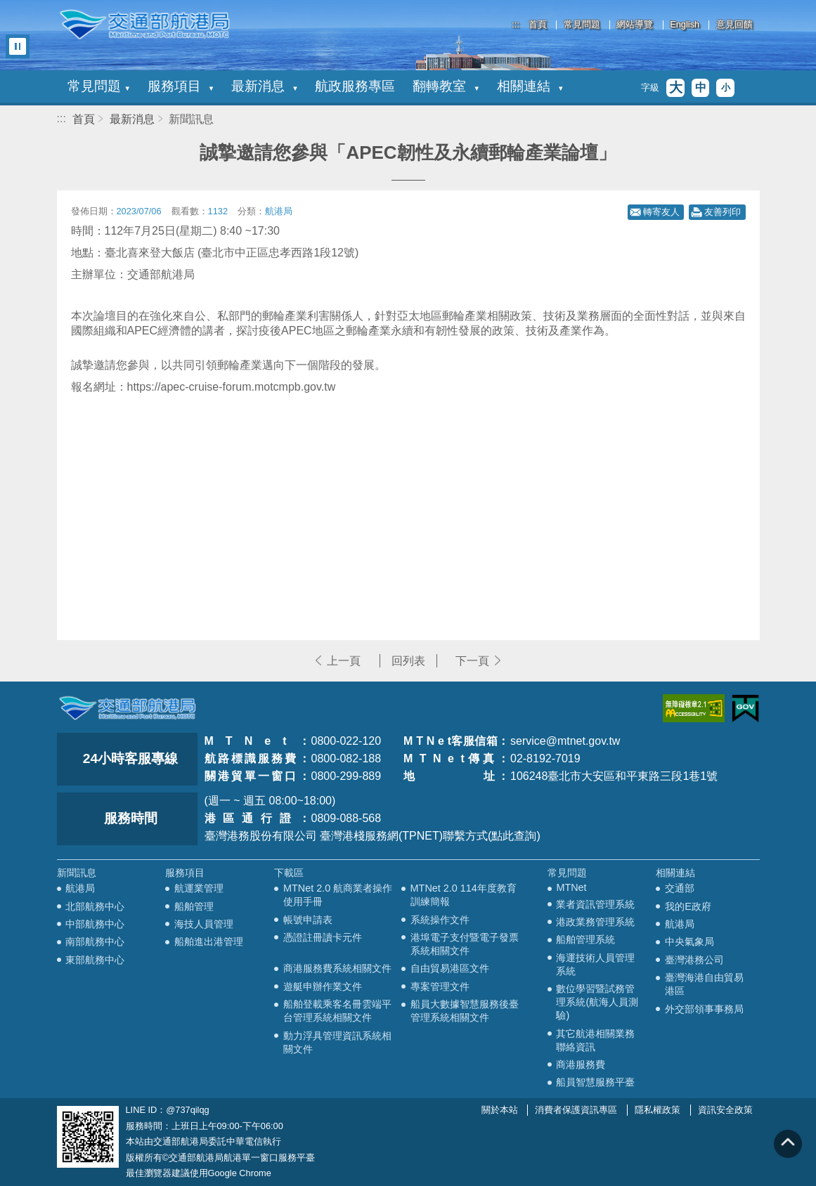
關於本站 (499, 1109)
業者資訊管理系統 (595, 904)
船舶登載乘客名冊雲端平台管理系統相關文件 (337, 1010)
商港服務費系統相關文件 (337, 968)
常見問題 (582, 25)
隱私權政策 (657, 1109)
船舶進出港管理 (208, 941)
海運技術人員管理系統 (595, 964)
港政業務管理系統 (595, 921)
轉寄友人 (661, 212)
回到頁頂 (788, 1144)
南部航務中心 (94, 941)
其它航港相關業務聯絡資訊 (595, 1040)
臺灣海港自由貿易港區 (704, 984)
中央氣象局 (689, 941)
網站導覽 (634, 25)
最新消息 (264, 86)
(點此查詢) (514, 836)
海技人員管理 (203, 924)
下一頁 (472, 661)
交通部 (679, 888)
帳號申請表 (307, 919)
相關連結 (530, 86)
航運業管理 (199, 888)
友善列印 (722, 212)
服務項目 (181, 86)
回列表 (408, 661)
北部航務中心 (94, 906)
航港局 (80, 888)
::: (515, 24)
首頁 (538, 25)
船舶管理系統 (585, 939)
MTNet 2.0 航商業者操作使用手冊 (337, 894)
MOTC (127, 708)
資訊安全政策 (725, 1109)
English (684, 25)
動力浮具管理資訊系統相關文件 (337, 1042)
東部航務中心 (94, 959)
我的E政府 (688, 906)
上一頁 (344, 661)
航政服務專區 (355, 86)
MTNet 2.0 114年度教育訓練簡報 (463, 894)
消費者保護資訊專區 (576, 1109)
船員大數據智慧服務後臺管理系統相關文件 (464, 1010)
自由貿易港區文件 (449, 968)
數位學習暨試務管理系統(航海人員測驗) (597, 1002)
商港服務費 (580, 1064)
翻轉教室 (446, 86)
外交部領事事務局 (704, 1009)
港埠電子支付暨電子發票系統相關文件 (464, 944)
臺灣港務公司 (694, 959)
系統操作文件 (439, 919)
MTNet (571, 887)
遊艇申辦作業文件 (322, 986)
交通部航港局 (145, 24)
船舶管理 (194, 906)
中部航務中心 (94, 924)
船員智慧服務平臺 (595, 1082)
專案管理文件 (439, 986)
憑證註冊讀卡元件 (322, 937)
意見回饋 (734, 25)
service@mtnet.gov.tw (565, 741)
